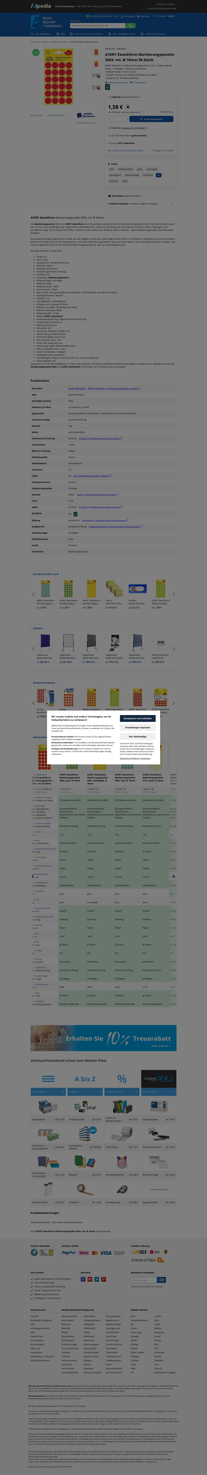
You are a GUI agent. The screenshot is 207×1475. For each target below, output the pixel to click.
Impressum (145, 758)
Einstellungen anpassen (137, 727)
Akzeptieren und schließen (138, 718)
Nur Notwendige (137, 736)
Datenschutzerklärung (130, 758)
